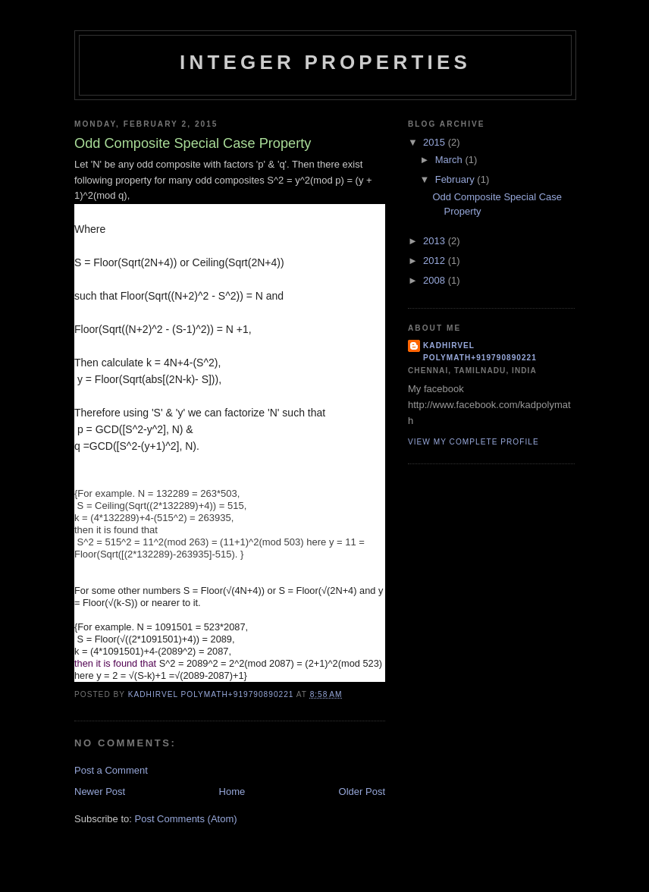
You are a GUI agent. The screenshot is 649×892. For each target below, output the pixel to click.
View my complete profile (473, 442)
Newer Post (99, 791)
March (450, 159)
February (456, 179)
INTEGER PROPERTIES (325, 62)
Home (232, 791)
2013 (435, 241)
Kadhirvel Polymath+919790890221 (480, 351)
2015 (435, 142)
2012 (435, 260)
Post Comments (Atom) (186, 818)
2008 (435, 280)
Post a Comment (111, 770)
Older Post (362, 791)
